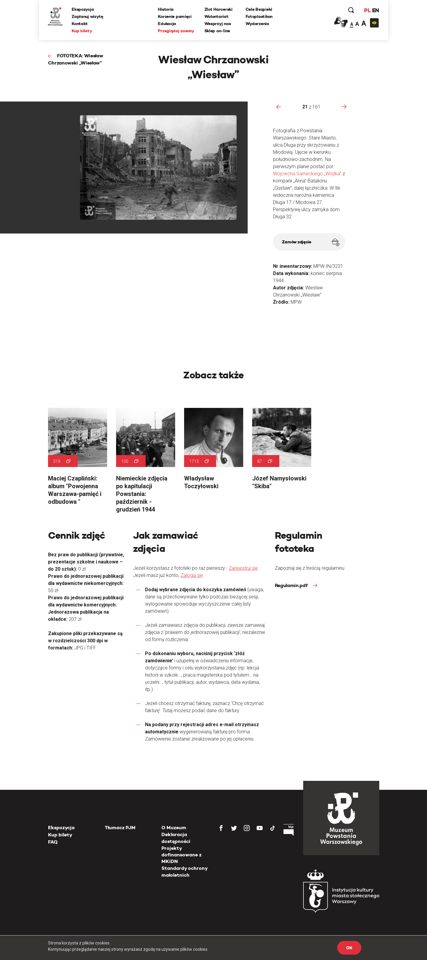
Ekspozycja (83, 9)
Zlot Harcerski (218, 9)
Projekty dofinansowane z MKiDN (181, 855)
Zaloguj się (192, 575)
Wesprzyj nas (217, 23)
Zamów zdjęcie (310, 242)
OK (349, 947)
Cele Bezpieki (259, 9)
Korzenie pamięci (175, 16)
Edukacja (167, 23)
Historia (166, 9)
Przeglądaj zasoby (176, 30)
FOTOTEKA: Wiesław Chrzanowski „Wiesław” (75, 59)
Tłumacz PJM (120, 827)
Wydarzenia (257, 23)
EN (375, 10)
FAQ (53, 842)
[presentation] (278, 106)
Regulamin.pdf (292, 585)
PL (367, 10)
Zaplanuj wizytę (88, 16)
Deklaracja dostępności (175, 837)
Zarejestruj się (243, 568)
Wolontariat (216, 16)
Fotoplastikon (259, 16)
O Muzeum (173, 827)
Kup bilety (82, 30)
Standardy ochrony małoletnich (184, 871)
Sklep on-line (217, 30)
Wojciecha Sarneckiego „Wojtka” (308, 173)
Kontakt (80, 23)
